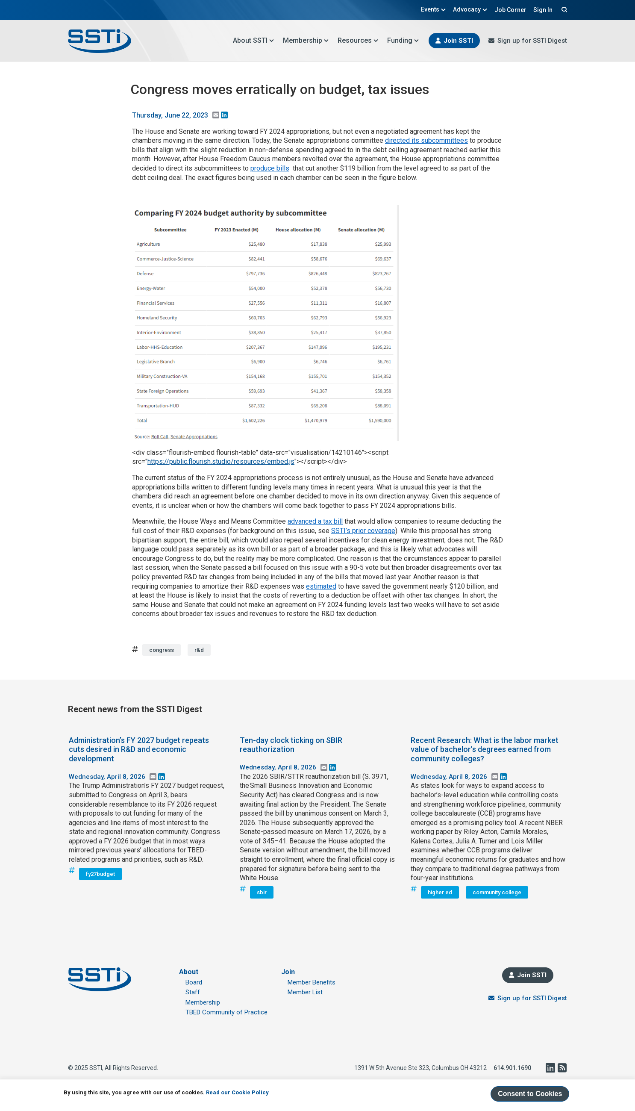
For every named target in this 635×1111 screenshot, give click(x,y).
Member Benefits (311, 982)
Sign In (543, 9)
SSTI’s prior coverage (363, 531)
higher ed (440, 892)
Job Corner (510, 9)
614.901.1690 (512, 1067)
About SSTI (253, 40)
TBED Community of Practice (226, 1012)
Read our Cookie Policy (237, 1092)
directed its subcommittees (426, 140)
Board (193, 982)
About (188, 972)
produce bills (269, 168)
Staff (192, 992)
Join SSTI (458, 40)
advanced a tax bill (315, 521)
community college (497, 892)
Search (563, 9)
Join (288, 972)
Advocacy (470, 9)
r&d (199, 650)
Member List (305, 992)
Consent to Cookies (530, 1093)
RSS (562, 1068)
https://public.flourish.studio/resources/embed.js (220, 461)
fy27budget (100, 874)
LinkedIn (550, 1068)
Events (433, 9)
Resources (358, 40)
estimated (321, 586)
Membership (306, 40)
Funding (403, 40)
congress (161, 650)
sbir (262, 892)
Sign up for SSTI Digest (532, 40)
